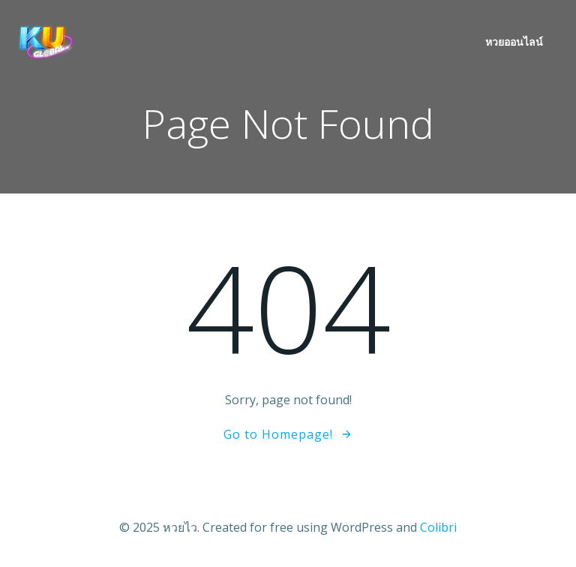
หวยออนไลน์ (514, 41)
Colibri (438, 527)
